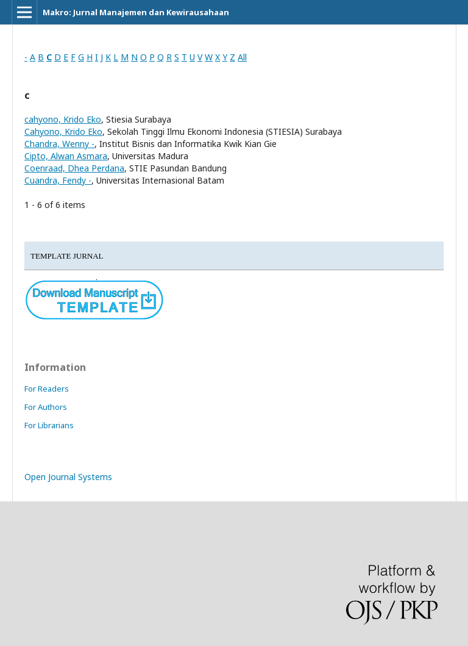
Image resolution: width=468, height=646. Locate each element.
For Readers (46, 388)
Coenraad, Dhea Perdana (74, 168)
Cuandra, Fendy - (57, 180)
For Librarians (49, 425)
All (242, 57)
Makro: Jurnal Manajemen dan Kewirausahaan (136, 12)
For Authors (45, 406)
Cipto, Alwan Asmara (65, 156)
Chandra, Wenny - (59, 143)
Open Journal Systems (68, 477)
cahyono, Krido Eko (62, 119)
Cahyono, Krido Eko (63, 131)
